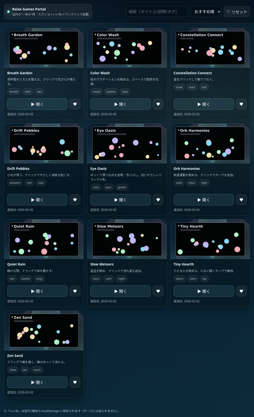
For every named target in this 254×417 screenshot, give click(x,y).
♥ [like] (75, 104)
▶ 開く (37, 104)
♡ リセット (236, 12)
